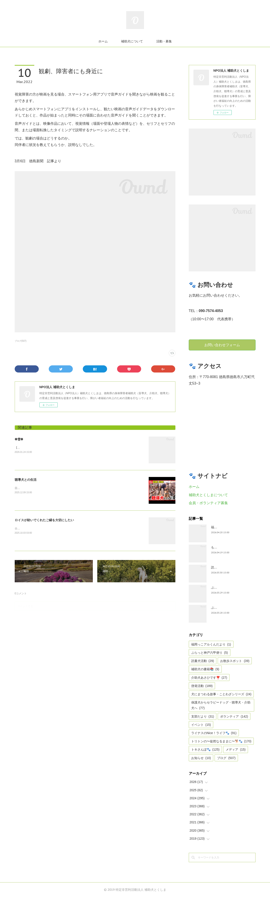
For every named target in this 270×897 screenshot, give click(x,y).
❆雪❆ (19, 439)
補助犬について (132, 41)
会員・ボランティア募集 (208, 503)
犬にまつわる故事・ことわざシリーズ (221, 694)
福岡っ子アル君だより (226, 527)
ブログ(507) (20, 341)
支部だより (202, 716)
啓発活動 (202, 686)
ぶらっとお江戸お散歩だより (231, 587)
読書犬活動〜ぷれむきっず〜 (231, 567)
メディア (236, 749)
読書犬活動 (202, 661)
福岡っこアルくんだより (211, 644)
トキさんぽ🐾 (205, 749)
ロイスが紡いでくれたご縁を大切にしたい (44, 520)
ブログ (226, 758)
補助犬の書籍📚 (205, 669)
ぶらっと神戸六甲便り (209, 652)
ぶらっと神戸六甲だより (228, 607)
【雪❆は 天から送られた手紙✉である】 (39, 447)
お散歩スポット (234, 661)
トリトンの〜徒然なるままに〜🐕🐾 (221, 741)
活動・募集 (164, 41)
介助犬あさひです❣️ (209, 677)
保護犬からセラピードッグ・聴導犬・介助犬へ (220, 705)
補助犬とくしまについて (208, 495)
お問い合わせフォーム (222, 345)
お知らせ (201, 758)
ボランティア (234, 716)
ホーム (103, 41)
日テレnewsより (24, 488)
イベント (201, 724)
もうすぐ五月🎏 (222, 547)
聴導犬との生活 (26, 479)
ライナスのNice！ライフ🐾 (214, 733)
